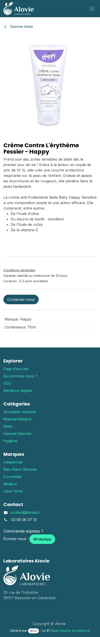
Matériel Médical (17, 419)
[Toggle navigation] (92, 9)
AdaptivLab (13, 462)
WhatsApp (42, 539)
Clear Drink (13, 491)
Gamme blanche (17, 433)
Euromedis (12, 476)
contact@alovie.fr (25, 512)
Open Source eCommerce (70, 630)
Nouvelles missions (19, 412)
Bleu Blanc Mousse (20, 469)
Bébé (7, 426)
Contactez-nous (21, 299)
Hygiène (10, 441)
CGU (7, 383)
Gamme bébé (18, 26)
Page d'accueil (15, 369)
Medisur (10, 484)
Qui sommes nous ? (20, 376)
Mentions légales (17, 390)
